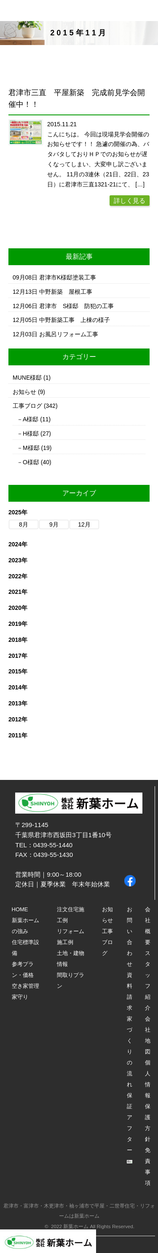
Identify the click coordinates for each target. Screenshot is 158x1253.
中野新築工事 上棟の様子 (74, 320)
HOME (20, 909)
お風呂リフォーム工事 (68, 334)
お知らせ (24, 391)
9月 (54, 524)
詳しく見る (129, 200)
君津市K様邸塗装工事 (67, 277)
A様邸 (30, 419)
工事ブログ (27, 405)
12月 (84, 524)
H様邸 (31, 433)
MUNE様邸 (27, 377)
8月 (23, 524)
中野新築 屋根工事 (65, 291)
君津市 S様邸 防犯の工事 (76, 306)
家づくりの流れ (129, 1052)
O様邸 (31, 462)
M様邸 (31, 447)
